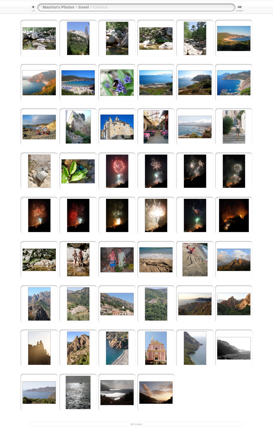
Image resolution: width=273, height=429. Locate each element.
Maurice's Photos (58, 7)
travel (84, 7)
